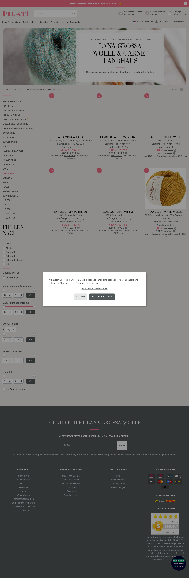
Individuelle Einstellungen (95, 288)
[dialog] (94, 289)
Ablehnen (80, 296)
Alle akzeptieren (102, 296)
